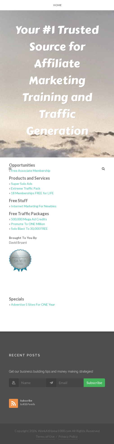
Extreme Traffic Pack (25, 188)
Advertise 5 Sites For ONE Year (33, 304)
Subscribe (94, 382)
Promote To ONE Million (28, 224)
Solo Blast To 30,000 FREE (29, 228)
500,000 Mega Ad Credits (29, 219)
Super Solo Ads (21, 184)
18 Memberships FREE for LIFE (32, 193)
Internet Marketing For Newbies (33, 206)
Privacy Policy (68, 436)
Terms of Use (45, 436)
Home (57, 5)
